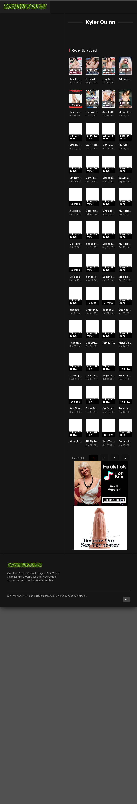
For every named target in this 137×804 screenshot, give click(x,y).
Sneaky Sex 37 (110, 112)
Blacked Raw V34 (79, 309)
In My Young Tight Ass (115, 145)
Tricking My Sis (78, 375)
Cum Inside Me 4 (112, 276)
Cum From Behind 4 (97, 177)
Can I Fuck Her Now (80, 112)
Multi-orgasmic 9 (79, 243)
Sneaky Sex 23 (94, 112)
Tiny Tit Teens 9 (111, 79)
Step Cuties (108, 375)
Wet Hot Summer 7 (96, 145)
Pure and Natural (95, 375)
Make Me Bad (126, 342)
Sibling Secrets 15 (113, 243)
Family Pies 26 (110, 342)
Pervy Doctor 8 (94, 408)
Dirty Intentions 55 (96, 210)
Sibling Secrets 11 (113, 177)
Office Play (92, 309)
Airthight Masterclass (81, 441)
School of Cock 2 (96, 276)
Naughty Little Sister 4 (81, 342)
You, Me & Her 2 (128, 177)
